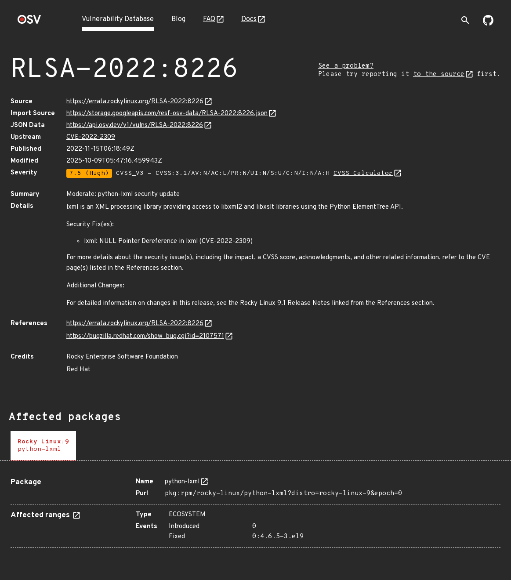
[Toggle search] (465, 20)
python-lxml (182, 482)
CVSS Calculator (363, 173)
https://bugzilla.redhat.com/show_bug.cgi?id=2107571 (145, 336)
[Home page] (29, 22)
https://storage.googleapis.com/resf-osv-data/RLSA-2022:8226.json (167, 113)
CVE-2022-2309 (90, 137)
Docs (249, 19)
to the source (438, 74)
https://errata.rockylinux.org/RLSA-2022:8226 (134, 102)
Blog (178, 19)
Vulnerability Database (118, 19)
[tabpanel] (255, 509)
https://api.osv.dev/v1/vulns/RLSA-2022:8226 (134, 125)
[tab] (43, 445)
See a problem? (345, 66)
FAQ (209, 19)
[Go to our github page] (488, 23)
